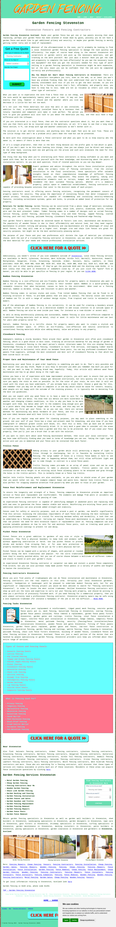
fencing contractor (52, 238)
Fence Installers (94, 872)
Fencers (47, 864)
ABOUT (92, 17)
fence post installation (51, 619)
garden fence (59, 35)
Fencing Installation (85, 864)
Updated (30, 908)
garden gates (56, 627)
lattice (6, 214)
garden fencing (95, 40)
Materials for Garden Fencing (17, 206)
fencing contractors (81, 169)
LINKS (85, 17)
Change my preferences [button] (87, 920)
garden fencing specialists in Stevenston (32, 819)
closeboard (60, 216)
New (10, 908)
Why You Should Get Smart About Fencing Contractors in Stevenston (66, 75)
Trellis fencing (41, 465)
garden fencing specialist (59, 65)
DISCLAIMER (108, 17)
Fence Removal (62, 870)
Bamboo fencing (10, 281)
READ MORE (98, 599)
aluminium (90, 209)
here (48, 770)
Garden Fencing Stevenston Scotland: (21, 35)
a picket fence (94, 563)
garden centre (55, 55)
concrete (35, 209)
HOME (79, 17)
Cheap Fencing (34, 864)
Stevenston (77, 256)
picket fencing (29, 214)
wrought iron (9, 209)
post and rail (19, 216)
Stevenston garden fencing (54, 50)
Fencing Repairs (17, 864)
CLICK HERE (90, 271)
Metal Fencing (31, 877)
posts (29, 611)
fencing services (18, 634)
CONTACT (99, 17)
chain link (27, 632)
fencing (97, 216)
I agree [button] (66, 920)
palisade (7, 632)
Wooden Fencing (48, 867)
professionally (53, 71)
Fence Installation (27, 870)
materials (98, 55)
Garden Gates (10, 867)
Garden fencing (41, 206)
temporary (101, 619)
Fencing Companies (43, 875)
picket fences (64, 542)
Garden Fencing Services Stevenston (29, 775)
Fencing (62, 867)
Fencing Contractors (63, 864)
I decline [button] (74, 920)
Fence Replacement (97, 870)
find (11, 751)
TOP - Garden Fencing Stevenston (19, 890)
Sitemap (4, 908)
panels (38, 614)
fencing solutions (62, 191)
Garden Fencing (46, 870)
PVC (27, 209)
